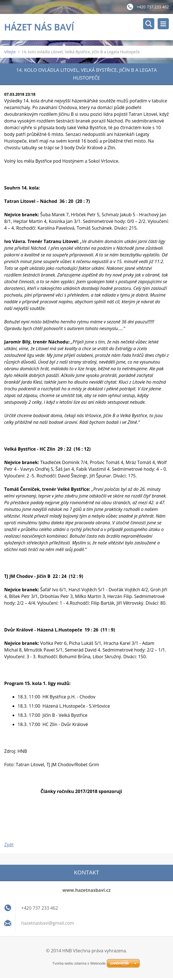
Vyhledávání (148, 23)
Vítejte (10, 52)
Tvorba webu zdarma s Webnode (79, 963)
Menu (163, 23)
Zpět (9, 845)
